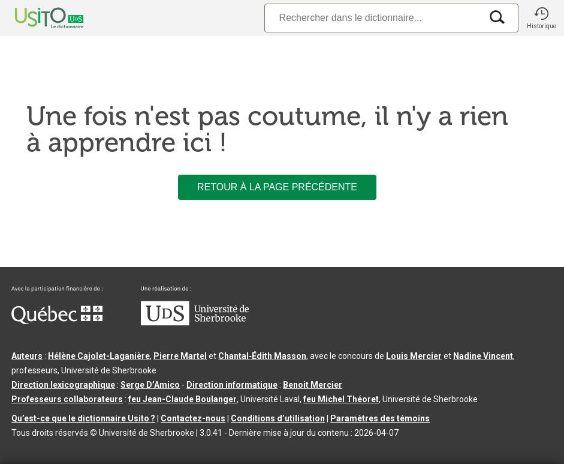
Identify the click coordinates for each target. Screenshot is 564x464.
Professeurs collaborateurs (67, 399)
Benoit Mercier (312, 385)
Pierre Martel (180, 356)
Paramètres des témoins (380, 418)
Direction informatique (232, 385)
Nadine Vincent (483, 356)
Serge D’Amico (150, 385)
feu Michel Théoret (341, 399)
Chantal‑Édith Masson (262, 356)
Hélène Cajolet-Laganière (99, 356)
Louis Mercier (414, 356)
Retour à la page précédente (277, 187)
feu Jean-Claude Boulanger (182, 399)
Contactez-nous (193, 418)
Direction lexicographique (63, 385)
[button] (541, 18)
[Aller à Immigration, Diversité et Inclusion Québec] (56, 321)
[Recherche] (372, 17)
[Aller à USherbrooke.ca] (195, 322)
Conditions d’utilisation (278, 418)
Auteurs (27, 356)
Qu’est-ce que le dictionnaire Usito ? (83, 418)
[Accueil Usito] (36, 18)
